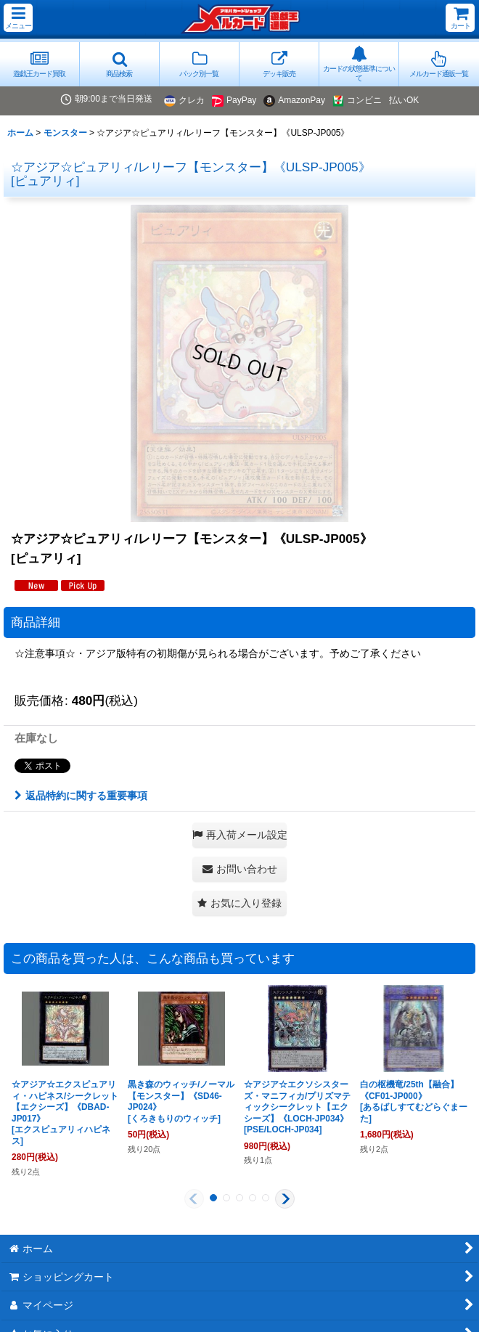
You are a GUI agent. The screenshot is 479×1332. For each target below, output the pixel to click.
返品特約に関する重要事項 (81, 795)
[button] (18, 18)
